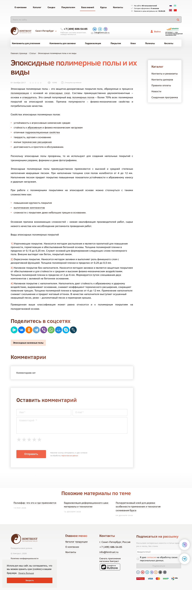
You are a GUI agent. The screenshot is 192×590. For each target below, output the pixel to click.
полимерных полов (83, 97)
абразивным (35, 127)
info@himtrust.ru (101, 32)
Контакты (70, 552)
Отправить (31, 454)
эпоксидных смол (59, 93)
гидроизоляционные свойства (42, 132)
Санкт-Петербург (46, 30)
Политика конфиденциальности (24, 558)
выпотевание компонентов (29, 207)
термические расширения (37, 142)
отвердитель (29, 97)
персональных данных (69, 455)
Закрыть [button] (29, 580)
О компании (72, 547)
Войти (157, 31)
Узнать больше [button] (26, 573)
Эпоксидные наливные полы (28, 342)
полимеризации (20, 93)
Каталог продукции (76, 541)
